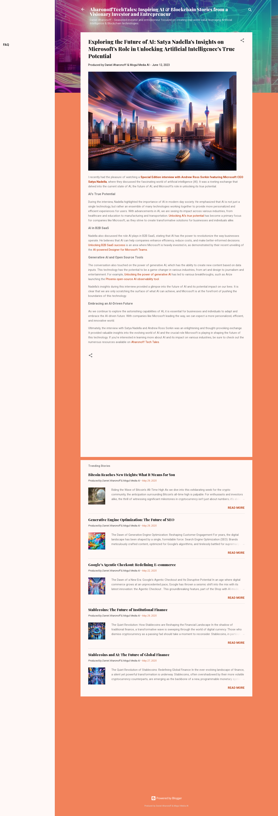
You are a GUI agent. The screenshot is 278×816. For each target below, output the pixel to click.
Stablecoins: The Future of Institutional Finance (128, 609)
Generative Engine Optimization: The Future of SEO (131, 519)
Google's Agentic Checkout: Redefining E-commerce (132, 564)
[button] (242, 41)
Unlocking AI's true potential (186, 215)
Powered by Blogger (166, 798)
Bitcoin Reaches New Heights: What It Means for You (131, 474)
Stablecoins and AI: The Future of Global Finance (129, 654)
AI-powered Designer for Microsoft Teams (120, 249)
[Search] (250, 10)
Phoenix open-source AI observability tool (132, 279)
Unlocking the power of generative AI (147, 274)
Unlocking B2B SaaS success (106, 245)
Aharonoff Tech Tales (145, 342)
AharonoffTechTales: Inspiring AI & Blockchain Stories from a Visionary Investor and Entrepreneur (159, 11)
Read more (236, 507)
